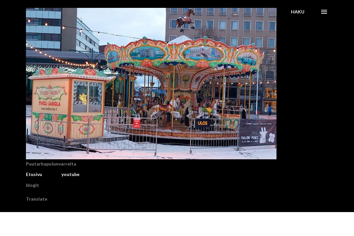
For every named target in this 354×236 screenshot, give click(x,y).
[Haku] (297, 12)
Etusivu (34, 174)
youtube (70, 174)
